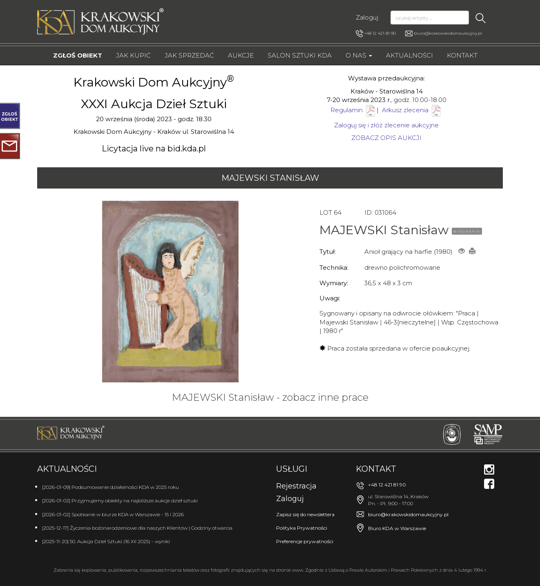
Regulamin (346, 110)
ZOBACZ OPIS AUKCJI (386, 138)
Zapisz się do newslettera (305, 514)
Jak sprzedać (189, 55)
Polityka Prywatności (301, 528)
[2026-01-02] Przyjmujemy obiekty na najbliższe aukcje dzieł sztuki (120, 500)
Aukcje (241, 55)
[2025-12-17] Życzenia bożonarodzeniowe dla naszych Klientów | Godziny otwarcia (137, 528)
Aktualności (409, 55)
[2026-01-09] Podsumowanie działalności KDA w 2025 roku (110, 487)
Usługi (291, 468)
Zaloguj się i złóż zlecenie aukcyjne (386, 125)
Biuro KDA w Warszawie (397, 528)
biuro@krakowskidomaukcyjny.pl (448, 33)
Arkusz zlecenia (412, 110)
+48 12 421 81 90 (376, 33)
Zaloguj (367, 17)
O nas (359, 55)
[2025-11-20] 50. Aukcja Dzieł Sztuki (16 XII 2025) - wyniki (106, 541)
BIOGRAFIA (466, 231)
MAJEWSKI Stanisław (270, 178)
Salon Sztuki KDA (300, 55)
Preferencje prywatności (304, 541)
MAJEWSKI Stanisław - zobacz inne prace (270, 397)
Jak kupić (133, 55)
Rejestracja (296, 486)
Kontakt (462, 55)
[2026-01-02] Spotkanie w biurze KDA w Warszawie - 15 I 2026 (113, 514)
